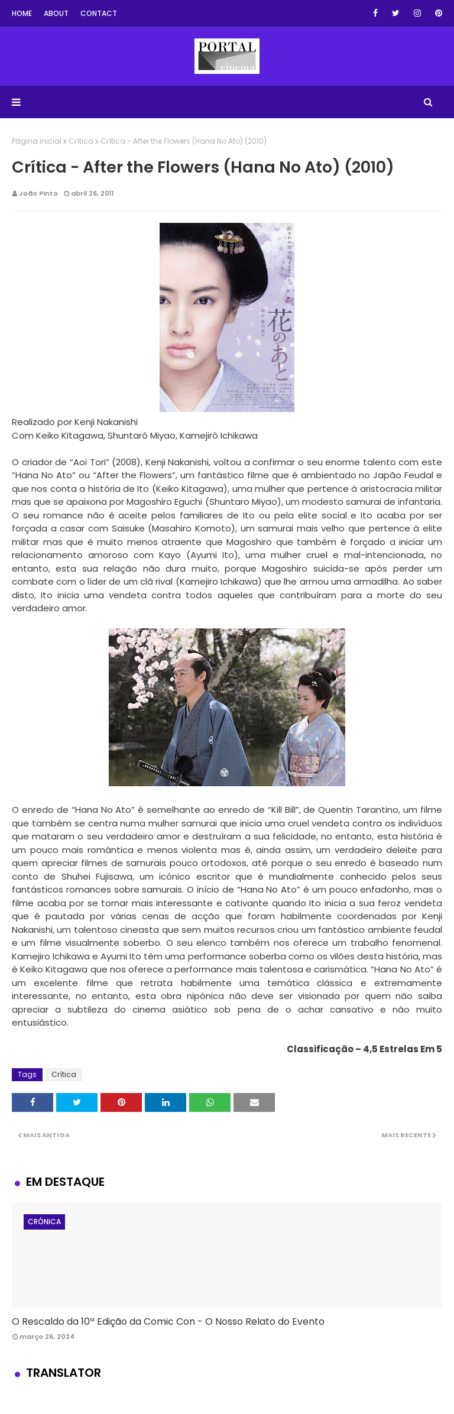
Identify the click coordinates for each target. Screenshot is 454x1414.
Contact (98, 13)
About (56, 13)
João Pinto (38, 193)
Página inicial (36, 141)
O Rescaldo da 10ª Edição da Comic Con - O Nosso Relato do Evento (168, 1321)
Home (22, 13)
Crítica (81, 141)
